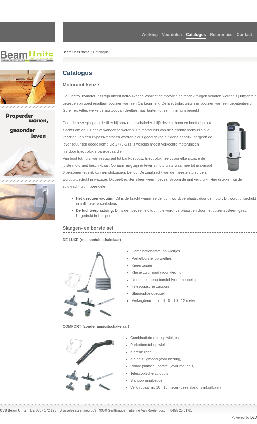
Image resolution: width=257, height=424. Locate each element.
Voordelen (172, 34)
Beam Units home (76, 52)
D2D (253, 417)
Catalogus (196, 34)
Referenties (221, 34)
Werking (150, 34)
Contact (244, 34)
